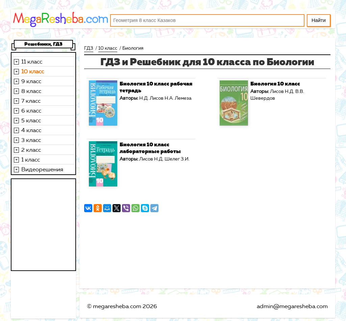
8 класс (31, 91)
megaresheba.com (117, 306)
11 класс (31, 61)
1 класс (30, 159)
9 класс (31, 81)
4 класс (31, 130)
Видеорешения (42, 169)
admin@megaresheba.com (292, 306)
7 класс (31, 100)
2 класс (31, 149)
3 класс (31, 140)
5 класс (31, 120)
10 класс (32, 71)
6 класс (31, 110)
